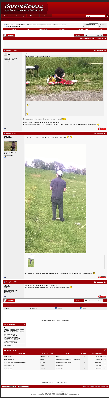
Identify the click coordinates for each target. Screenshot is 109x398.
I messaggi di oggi (83, 29)
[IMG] (10, 337)
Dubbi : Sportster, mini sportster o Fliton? (15, 362)
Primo (87, 35)
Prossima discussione (62, 320)
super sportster (8, 368)
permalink (100, 50)
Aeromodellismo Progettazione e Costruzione (54, 24)
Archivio (97, 386)
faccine (8, 335)
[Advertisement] (78, 7)
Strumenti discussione (86, 38)
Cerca (101, 29)
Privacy (103, 386)
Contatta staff (85, 386)
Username (86, 24)
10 (98, 35)
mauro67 (8, 137)
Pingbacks (7, 341)
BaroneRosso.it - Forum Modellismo (15, 24)
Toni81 (7, 54)
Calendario (62, 29)
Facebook (59, 308)
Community (43, 29)
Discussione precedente (48, 320)
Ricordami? (102, 24)
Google (84, 308)
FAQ (28, 29)
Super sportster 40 (9, 359)
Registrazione (14, 29)
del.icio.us (34, 308)
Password (85, 26)
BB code (6, 334)
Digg (7, 308)
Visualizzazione (100, 38)
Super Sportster (8, 356)
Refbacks (6, 342)
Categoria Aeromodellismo (34, 24)
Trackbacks (7, 339)
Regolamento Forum (9, 345)
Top (107, 386)
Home (92, 386)
